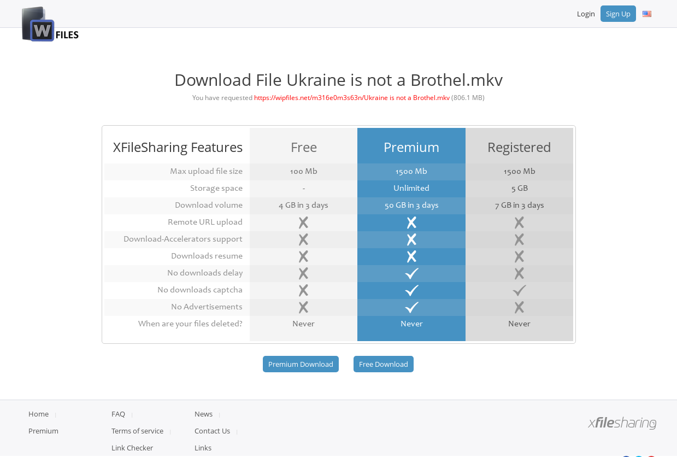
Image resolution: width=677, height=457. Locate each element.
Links (203, 448)
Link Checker (132, 448)
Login (586, 14)
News (204, 414)
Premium (43, 431)
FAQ (118, 414)
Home (38, 414)
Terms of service (137, 431)
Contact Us (212, 431)
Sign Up (618, 14)
